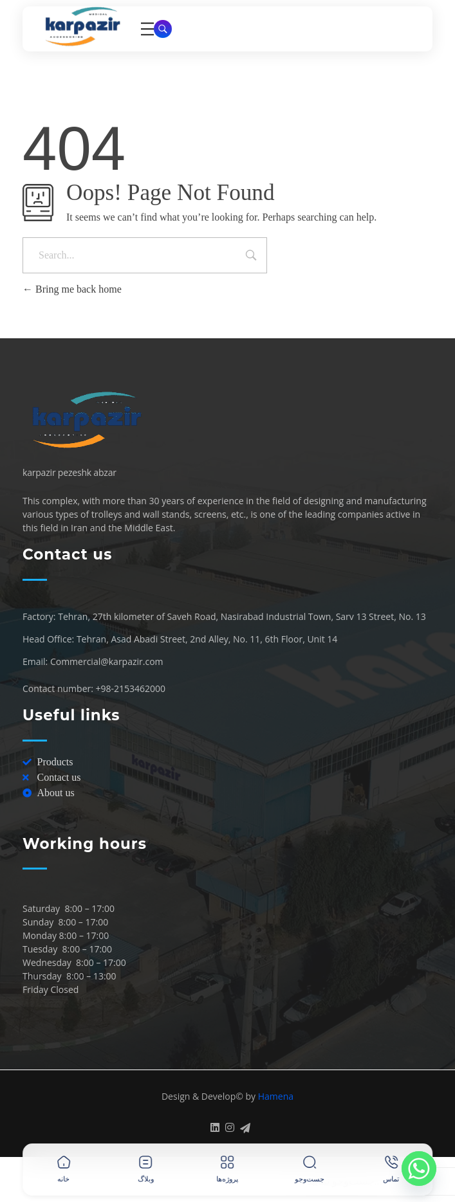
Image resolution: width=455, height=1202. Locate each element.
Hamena (275, 1096)
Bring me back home (72, 289)
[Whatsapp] (419, 1168)
